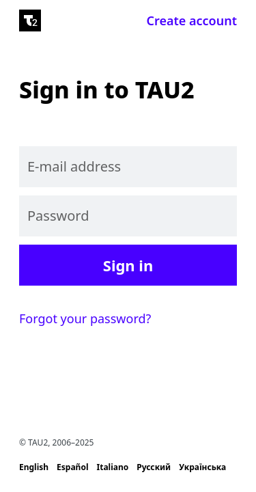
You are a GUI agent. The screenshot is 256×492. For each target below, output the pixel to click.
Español (72, 467)
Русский (154, 467)
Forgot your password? (85, 318)
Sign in (128, 265)
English (33, 467)
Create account (192, 20)
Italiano (113, 467)
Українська (202, 467)
